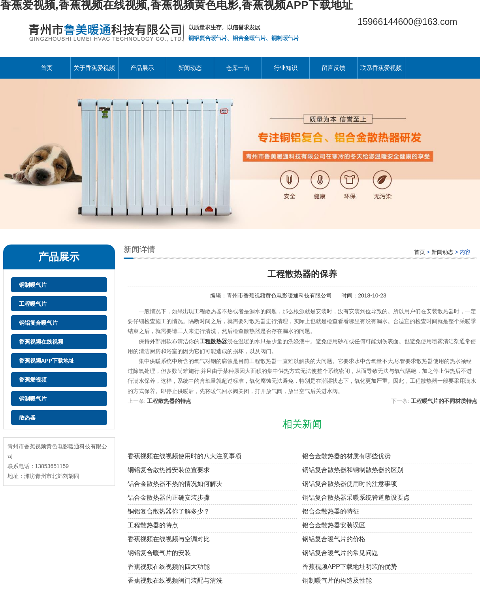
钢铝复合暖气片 (38, 323)
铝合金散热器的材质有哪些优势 (346, 456)
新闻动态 (190, 67)
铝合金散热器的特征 (330, 511)
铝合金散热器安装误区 (333, 525)
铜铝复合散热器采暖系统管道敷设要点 (356, 497)
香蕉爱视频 (33, 379)
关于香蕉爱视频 (94, 67)
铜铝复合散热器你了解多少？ (169, 511)
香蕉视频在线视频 (41, 342)
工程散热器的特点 (169, 401)
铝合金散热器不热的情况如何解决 (175, 483)
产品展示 (142, 67)
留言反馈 (333, 67)
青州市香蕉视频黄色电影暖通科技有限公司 (280, 295)
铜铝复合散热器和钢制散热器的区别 (352, 470)
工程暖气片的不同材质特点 (444, 401)
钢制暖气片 (33, 398)
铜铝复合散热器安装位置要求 (169, 470)
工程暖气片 (33, 304)
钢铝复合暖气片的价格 (333, 539)
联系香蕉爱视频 (381, 67)
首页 (47, 67)
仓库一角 (238, 67)
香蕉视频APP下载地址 (47, 360)
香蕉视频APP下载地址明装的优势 (349, 566)
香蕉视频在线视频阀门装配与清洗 (175, 580)
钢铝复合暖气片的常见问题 (340, 552)
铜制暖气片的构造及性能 (337, 580)
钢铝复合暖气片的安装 (159, 552)
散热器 (27, 417)
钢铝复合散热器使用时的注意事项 (349, 483)
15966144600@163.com (407, 22)
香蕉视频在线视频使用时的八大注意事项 (184, 456)
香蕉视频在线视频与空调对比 (169, 539)
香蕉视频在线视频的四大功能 (169, 566)
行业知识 (285, 67)
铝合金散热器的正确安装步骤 (169, 497)
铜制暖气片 (33, 285)
